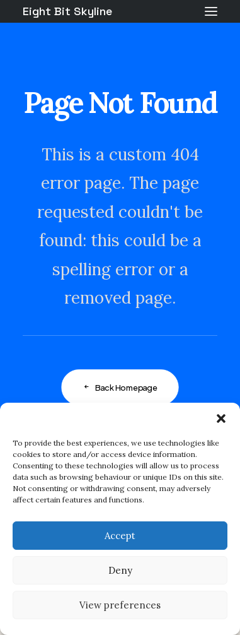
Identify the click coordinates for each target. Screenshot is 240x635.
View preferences (120, 605)
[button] (221, 418)
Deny (120, 570)
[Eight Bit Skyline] (67, 11)
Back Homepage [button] (120, 387)
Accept (120, 536)
